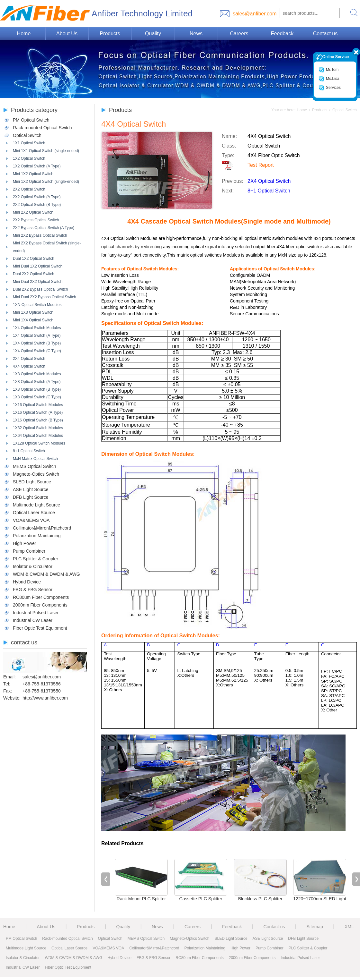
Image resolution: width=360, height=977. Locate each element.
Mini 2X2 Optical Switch (33, 212)
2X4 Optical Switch (29, 358)
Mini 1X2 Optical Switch (33, 174)
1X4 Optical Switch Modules (37, 328)
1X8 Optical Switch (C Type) (37, 397)
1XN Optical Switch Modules (37, 304)
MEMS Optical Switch (34, 466)
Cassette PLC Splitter (200, 898)
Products (110, 33)
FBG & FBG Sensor (32, 589)
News (196, 33)
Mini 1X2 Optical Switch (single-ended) (46, 181)
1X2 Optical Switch (29, 158)
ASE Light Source (31, 489)
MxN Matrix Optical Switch (35, 458)
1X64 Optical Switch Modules (38, 435)
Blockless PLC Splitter (260, 898)
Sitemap (315, 926)
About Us (66, 33)
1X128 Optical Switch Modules (39, 443)
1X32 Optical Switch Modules (38, 428)
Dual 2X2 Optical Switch (33, 274)
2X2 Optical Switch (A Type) (37, 197)
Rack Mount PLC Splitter (141, 898)
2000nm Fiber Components (40, 604)
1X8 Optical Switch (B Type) (37, 389)
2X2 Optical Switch (29, 189)
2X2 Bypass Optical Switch (36, 220)
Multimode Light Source (36, 504)
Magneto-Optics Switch (36, 474)
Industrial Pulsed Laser (36, 612)
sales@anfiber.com (254, 13)
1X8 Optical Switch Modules (37, 374)
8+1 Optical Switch (29, 451)
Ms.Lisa (329, 79)
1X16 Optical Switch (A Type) (38, 412)
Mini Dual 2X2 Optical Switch (37, 281)
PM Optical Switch (31, 120)
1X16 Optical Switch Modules (38, 405)
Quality (153, 33)
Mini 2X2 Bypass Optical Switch (40, 235)
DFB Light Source (31, 497)
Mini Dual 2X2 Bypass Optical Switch (44, 297)
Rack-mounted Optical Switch (42, 127)
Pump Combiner (29, 551)
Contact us (325, 33)
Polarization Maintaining (37, 535)
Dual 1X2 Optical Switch (33, 258)
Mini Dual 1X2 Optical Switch (37, 266)
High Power (24, 543)
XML (349, 926)
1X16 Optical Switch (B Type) (38, 420)
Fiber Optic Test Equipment (40, 628)
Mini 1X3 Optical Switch (33, 312)
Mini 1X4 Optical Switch (33, 320)
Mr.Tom (328, 70)
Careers (239, 33)
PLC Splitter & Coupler (35, 558)
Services (330, 88)
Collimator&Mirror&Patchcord (42, 528)
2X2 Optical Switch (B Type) (37, 204)
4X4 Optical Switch (29, 366)
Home (24, 33)
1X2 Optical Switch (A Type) (37, 166)
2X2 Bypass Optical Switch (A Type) (43, 227)
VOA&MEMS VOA (31, 520)
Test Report (261, 165)
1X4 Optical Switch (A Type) (37, 335)
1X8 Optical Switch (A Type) (37, 381)
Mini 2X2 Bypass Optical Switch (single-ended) (47, 247)
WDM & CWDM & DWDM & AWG (46, 574)
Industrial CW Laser (32, 620)
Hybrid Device (27, 581)
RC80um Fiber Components (41, 597)
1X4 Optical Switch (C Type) (37, 351)
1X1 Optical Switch (29, 143)
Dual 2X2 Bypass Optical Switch (40, 289)
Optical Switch (27, 135)
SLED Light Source (32, 481)
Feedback (282, 33)
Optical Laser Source (34, 512)
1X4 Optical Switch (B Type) (37, 343)
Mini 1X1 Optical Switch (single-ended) (46, 151)
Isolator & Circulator (32, 566)
